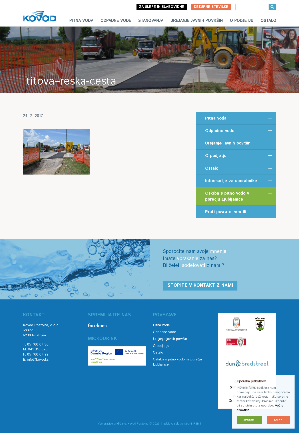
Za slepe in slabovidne (161, 6)
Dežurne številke (211, 6)
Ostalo (268, 21)
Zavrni (278, 420)
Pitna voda (81, 21)
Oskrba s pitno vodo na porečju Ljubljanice (177, 362)
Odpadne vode (115, 21)
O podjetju (241, 21)
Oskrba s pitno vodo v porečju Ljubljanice (227, 196)
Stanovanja (150, 21)
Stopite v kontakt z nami (200, 285)
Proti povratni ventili (225, 212)
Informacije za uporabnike (231, 181)
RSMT (197, 424)
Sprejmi (249, 420)
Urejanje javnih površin (197, 21)
